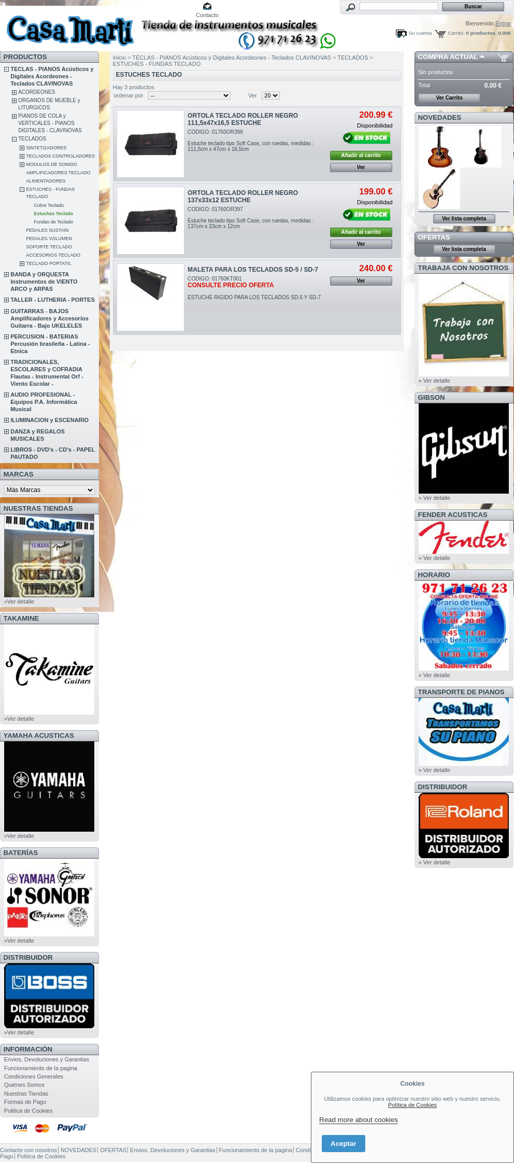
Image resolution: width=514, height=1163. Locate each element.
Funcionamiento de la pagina (40, 1068)
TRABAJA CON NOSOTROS (463, 268)
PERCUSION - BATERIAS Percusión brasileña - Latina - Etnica (50, 343)
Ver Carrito (449, 98)
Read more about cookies (358, 1120)
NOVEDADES (440, 117)
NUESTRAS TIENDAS (38, 508)
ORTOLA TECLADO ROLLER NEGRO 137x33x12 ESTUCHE (243, 196)
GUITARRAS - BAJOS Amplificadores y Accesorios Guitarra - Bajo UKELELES (49, 318)
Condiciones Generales (33, 1076)
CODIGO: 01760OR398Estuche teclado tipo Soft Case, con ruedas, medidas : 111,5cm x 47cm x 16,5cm (250, 140)
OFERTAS (434, 237)
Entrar (503, 23)
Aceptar (343, 1143)
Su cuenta (420, 33)
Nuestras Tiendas (26, 1093)
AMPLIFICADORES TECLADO (58, 172)
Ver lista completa (464, 218)
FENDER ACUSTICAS (453, 515)
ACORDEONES (36, 92)
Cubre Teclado (49, 205)
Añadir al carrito (361, 155)
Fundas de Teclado (53, 222)
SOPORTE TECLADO (49, 246)
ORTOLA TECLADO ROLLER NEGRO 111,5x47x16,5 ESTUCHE (243, 119)
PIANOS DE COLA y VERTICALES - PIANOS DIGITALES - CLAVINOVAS (50, 123)
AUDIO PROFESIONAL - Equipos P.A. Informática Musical (43, 401)
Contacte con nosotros (28, 1150)
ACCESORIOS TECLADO (53, 255)
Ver (252, 95)
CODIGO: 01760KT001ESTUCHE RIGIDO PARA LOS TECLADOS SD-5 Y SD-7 (254, 288)
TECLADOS (32, 139)
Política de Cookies (412, 1105)
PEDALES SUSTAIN (47, 230)
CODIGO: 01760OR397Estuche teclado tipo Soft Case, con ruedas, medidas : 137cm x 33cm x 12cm (250, 217)
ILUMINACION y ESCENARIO (49, 420)
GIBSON (431, 397)
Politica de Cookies (28, 1111)
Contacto (207, 15)
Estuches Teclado (53, 213)
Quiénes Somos (24, 1085)
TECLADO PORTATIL (49, 263)
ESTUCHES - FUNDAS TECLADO (157, 64)
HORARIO (434, 575)
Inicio (119, 57)
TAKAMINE (21, 618)
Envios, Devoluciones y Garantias (46, 1059)
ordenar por (129, 95)
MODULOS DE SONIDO (51, 164)
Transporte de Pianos (461, 692)
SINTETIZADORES (46, 147)
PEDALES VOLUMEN (49, 238)
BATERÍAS (21, 853)
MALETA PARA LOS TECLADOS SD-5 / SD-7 (253, 269)
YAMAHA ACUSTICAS (39, 735)
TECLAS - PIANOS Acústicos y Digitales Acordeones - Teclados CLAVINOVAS (51, 76)
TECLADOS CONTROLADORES (60, 156)
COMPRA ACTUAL (448, 57)
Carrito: (456, 33)
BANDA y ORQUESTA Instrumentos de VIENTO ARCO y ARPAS (43, 281)
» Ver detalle (434, 380)
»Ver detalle (19, 601)
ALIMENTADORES (45, 181)
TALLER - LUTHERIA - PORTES (52, 300)
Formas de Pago (25, 1102)
